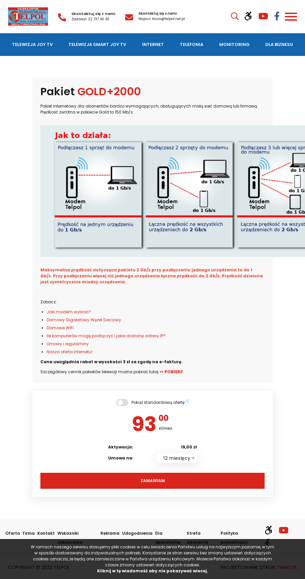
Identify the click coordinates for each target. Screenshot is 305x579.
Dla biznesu (279, 44)
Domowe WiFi (60, 328)
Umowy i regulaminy (68, 344)
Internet (153, 44)
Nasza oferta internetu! (69, 352)
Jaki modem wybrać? (69, 312)
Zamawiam (152, 480)
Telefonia (191, 44)
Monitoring (234, 44)
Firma (29, 533)
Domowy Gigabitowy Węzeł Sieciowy (84, 320)
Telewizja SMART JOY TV (97, 44)
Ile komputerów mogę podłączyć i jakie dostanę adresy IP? (106, 336)
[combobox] (177, 458)
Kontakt (46, 533)
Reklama (109, 533)
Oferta (12, 533)
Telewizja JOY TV (32, 44)
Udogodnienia (137, 533)
